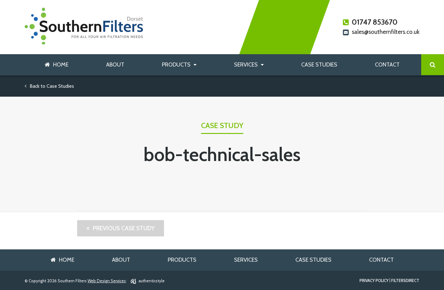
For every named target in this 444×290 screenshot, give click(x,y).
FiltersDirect (405, 281)
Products (176, 64)
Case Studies (319, 64)
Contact (387, 64)
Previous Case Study (124, 228)
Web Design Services (107, 280)
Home (60, 64)
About (115, 64)
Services (246, 64)
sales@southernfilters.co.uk (381, 32)
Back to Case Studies (49, 86)
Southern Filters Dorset (84, 26)
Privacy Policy (374, 281)
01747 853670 (370, 22)
